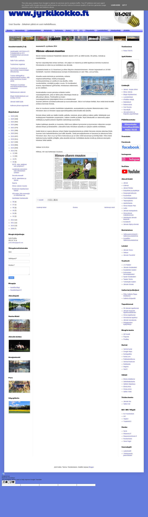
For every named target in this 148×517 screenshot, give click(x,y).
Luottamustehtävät (34, 30)
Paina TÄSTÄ (127, 51)
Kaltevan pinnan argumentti (19, 105)
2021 (13, 130)
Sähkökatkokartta (129, 381)
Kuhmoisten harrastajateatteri (129, 273)
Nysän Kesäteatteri (129, 277)
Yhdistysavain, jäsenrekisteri (128, 454)
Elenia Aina (127, 386)
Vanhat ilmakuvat (129, 362)
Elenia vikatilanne (129, 379)
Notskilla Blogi (15, 287)
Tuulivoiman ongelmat (17, 64)
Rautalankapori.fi (15, 290)
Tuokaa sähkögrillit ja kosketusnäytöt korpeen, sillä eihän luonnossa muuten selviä (19, 78)
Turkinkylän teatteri (129, 282)
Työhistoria (59, 30)
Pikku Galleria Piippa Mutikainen (130, 295)
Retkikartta (127, 364)
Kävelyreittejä (115, 30)
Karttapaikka (127, 354)
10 (13, 159)
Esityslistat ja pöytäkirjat (131, 190)
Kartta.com (127, 356)
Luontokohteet (102, 30)
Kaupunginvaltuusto (129, 193)
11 (13, 156)
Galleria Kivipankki (129, 298)
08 (13, 202)
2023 (13, 124)
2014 (13, 151)
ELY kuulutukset (128, 414)
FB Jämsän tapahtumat (131, 308)
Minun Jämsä (127, 92)
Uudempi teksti (41, 207)
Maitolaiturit (127, 102)
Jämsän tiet (127, 401)
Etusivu (9, 30)
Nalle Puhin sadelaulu (17, 60)
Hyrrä (125, 431)
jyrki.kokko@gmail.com (15, 242)
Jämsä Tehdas (128, 188)
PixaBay (126, 339)
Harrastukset (19, 30)
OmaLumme (127, 389)
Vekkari (125, 252)
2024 (13, 122)
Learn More (115, 5)
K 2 (75, 30)
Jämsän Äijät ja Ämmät (131, 224)
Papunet (126, 337)
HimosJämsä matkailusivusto (128, 214)
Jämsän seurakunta (129, 320)
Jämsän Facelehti (129, 255)
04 (13, 213)
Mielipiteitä (48, 30)
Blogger (91, 467)
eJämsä (126, 185)
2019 (13, 136)
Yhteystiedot (89, 30)
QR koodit (126, 334)
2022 (13, 127)
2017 (13, 142)
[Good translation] (5, 482)
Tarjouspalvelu (128, 200)
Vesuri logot (127, 441)
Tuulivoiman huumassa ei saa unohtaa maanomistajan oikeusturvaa (19, 70)
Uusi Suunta (127, 107)
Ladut (125, 208)
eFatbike (127, 30)
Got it (124, 5)
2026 (13, 116)
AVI (124, 416)
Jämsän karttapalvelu (130, 211)
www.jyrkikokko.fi (48, 12)
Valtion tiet (126, 404)
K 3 (81, 30)
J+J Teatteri (127, 265)
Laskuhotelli (127, 451)
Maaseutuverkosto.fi (130, 436)
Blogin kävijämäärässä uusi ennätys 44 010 (19, 97)
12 (13, 153)
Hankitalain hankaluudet (20, 198)
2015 (13, 148)
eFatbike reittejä (128, 99)
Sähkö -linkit (127, 391)
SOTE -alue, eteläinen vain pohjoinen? (19, 165)
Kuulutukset (127, 195)
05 (13, 210)
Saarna (14, 183)
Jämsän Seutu (128, 250)
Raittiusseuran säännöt (18, 92)
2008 (13, 228)
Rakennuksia (127, 104)
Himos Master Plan (129, 206)
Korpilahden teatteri (129, 270)
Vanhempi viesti (109, 207)
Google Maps (127, 351)
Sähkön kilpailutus (129, 384)
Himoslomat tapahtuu (130, 317)
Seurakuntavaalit (17, 175)
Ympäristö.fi (127, 421)
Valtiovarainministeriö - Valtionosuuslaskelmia (130, 235)
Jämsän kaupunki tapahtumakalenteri (129, 311)
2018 (13, 139)
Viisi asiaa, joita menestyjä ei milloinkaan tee (21, 194)
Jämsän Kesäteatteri (130, 267)
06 (13, 207)
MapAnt (126, 366)
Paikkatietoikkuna (129, 359)
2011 (13, 223)
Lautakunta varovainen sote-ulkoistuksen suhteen (19, 171)
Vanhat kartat (127, 349)
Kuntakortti (127, 222)
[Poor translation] (12, 482)
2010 (13, 225)
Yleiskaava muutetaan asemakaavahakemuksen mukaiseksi (18, 86)
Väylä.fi (125, 419)
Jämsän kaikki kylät (16, 102)
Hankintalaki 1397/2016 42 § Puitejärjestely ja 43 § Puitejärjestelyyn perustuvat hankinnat (19, 53)
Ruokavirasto (127, 439)
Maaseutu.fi (127, 433)
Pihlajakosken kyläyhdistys (128, 323)
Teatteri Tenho (128, 279)
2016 (13, 145)
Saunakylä (126, 109)
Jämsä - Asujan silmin (130, 89)
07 (13, 204)
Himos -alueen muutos (19, 186)
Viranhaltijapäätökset (130, 198)
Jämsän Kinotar (128, 284)
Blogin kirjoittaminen (130, 94)
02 (13, 216)
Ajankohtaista (127, 203)
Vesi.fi (125, 369)
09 (13, 162)
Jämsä (125, 183)
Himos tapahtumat (129, 315)
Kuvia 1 (68, 30)
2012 (13, 220)
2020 (13, 133)
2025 (13, 119)
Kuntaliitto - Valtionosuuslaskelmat (130, 239)
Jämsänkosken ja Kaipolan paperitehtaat (130, 113)
